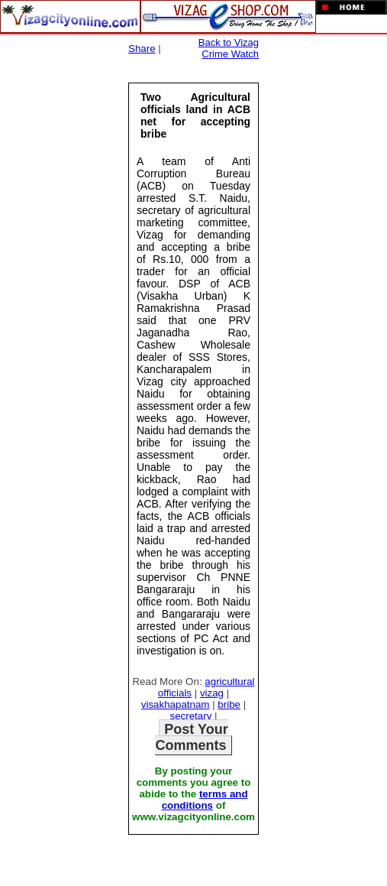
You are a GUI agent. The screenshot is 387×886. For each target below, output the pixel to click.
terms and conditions (205, 799)
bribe (229, 704)
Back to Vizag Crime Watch (228, 48)
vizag (212, 693)
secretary (191, 716)
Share (142, 48)
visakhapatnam (175, 704)
